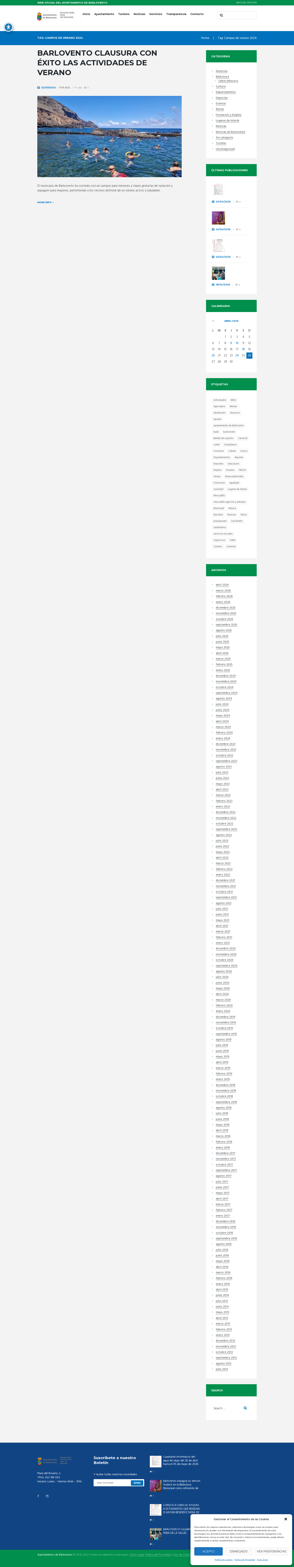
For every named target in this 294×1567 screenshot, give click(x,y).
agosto (224, 630)
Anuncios (221, 71)
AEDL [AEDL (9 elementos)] (233, 400)
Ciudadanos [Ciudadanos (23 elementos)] (230, 445)
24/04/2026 (223, 201)
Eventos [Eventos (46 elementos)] (230, 470)
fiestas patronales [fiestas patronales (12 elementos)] (234, 477)
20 (213, 355)
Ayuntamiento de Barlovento (55, 1554)
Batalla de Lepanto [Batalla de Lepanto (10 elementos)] (223, 438)
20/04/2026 (223, 256)
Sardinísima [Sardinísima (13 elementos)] (220, 527)
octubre (224, 619)
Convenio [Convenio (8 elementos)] (219, 451)
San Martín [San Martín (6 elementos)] (236, 521)
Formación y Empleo (229, 115)
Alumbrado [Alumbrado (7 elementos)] (220, 413)
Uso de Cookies (183, 1555)
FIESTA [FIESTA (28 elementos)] (242, 470)
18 (243, 349)
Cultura (221, 86)
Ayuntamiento (104, 14)
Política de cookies (224, 1560)
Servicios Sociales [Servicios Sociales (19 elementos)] (223, 534)
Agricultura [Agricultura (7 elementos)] (219, 406)
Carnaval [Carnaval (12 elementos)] (242, 438)
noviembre (226, 613)
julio (222, 636)
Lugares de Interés (227, 120)
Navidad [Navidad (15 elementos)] (218, 515)
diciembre (226, 607)
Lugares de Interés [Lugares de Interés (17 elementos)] (237, 489)
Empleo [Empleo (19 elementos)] (218, 470)
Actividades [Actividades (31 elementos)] (220, 400)
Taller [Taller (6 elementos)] (233, 540)
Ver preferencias (271, 1551)
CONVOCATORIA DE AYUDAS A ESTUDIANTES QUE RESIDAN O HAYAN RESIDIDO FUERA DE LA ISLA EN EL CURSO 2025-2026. (181, 1512)
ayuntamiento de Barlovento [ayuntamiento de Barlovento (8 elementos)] (229, 426)
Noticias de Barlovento (230, 132)
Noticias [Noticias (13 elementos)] (231, 515)
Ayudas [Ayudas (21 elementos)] (217, 419)
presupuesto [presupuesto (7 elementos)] (220, 521)
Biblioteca (222, 76)
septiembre (226, 624)
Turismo (124, 14)
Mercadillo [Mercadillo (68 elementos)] (219, 496)
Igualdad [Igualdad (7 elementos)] (234, 483)
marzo (223, 590)
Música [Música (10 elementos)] (232, 508)
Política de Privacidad (245, 1560)
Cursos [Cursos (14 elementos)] (243, 451)
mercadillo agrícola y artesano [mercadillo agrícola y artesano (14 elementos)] (230, 502)
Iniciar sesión (246, 2)
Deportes (222, 98)
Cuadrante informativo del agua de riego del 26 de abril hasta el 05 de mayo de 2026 (180, 1460)
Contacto (197, 14)
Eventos (221, 103)
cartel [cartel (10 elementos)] (217, 445)
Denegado (239, 1551)
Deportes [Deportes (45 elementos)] (218, 464)
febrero (224, 596)
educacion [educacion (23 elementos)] (233, 464)
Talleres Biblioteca (228, 81)
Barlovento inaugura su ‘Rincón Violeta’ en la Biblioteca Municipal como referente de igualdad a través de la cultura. (181, 1488)
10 (237, 343)
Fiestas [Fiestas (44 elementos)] (217, 477)
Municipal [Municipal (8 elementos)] (219, 508)
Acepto (208, 1551)
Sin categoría (224, 137)
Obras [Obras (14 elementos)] (243, 515)
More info (44, 202)
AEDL (67, 88)
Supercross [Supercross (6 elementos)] (219, 540)
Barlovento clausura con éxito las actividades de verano (97, 62)
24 (237, 355)
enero (223, 602)
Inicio (86, 14)
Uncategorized (225, 149)
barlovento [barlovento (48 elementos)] (229, 432)
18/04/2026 (223, 284)
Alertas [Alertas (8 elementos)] (233, 406)
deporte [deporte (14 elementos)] (239, 457)
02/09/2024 (48, 87)
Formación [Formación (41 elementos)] (219, 483)
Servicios (155, 14)
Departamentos (226, 92)
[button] (286, 1519)
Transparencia (176, 14)
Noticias (139, 14)
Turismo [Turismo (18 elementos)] (218, 547)
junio (222, 642)
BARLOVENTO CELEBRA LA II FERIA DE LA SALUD (237, 274)
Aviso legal (262, 1560)
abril (231, 321)
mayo (223, 647)
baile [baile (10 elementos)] (216, 432)
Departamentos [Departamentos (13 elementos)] (222, 457)
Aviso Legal (137, 1555)
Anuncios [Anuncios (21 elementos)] (235, 413)
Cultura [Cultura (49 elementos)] (232, 451)
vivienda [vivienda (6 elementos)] (231, 547)
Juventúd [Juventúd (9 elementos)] (218, 489)
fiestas (220, 109)
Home (205, 38)
